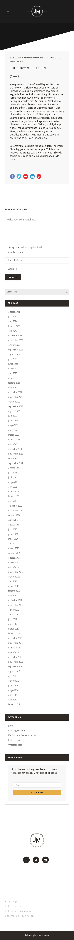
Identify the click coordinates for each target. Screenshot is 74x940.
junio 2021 (13, 477)
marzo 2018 (13, 586)
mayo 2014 (13, 690)
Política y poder (15, 740)
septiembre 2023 (15, 349)
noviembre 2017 (15, 605)
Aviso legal (11, 901)
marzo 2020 (13, 548)
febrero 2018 (14, 590)
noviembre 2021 (15, 453)
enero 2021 (13, 501)
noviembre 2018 (15, 571)
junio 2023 (13, 363)
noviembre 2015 (15, 661)
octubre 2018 (14, 576)
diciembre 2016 (15, 638)
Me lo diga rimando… (18, 730)
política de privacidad (31, 247)
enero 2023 (13, 387)
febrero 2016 (14, 647)
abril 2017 (12, 623)
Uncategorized (15, 744)
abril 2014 (12, 694)
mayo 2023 (13, 368)
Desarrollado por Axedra (20, 915)
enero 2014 (13, 699)
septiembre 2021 (15, 463)
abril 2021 (12, 486)
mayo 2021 (13, 482)
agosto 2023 (14, 354)
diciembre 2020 (15, 505)
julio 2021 (12, 472)
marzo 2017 (13, 628)
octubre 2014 (14, 680)
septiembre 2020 (15, 519)
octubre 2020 (14, 515)
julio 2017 (12, 619)
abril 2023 (12, 373)
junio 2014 (13, 685)
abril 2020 (12, 543)
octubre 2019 (14, 553)
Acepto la (24, 247)
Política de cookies (16, 906)
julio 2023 (12, 359)
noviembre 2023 (15, 340)
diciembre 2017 (15, 600)
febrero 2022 (14, 439)
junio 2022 (13, 420)
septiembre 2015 (15, 666)
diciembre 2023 (15, 335)
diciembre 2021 (15, 448)
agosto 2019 (14, 557)
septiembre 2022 (15, 406)
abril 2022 (12, 430)
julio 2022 (12, 415)
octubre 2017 (14, 609)
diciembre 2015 (15, 657)
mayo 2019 (13, 562)
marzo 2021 (13, 491)
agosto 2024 (14, 311)
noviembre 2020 (15, 510)
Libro (10, 725)
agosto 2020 (14, 524)
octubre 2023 (14, 344)
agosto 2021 (14, 467)
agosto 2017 (14, 614)
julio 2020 (12, 529)
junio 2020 (13, 534)
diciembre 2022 (15, 392)
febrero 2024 (14, 326)
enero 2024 (13, 330)
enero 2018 (13, 595)
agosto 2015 (14, 671)
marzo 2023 (13, 378)
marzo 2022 (13, 434)
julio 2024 (12, 316)
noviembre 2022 (15, 396)
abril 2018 (12, 581)
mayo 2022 (13, 425)
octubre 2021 (14, 458)
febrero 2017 (14, 633)
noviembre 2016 (15, 642)
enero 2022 (13, 444)
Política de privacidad (18, 910)
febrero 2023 (14, 382)
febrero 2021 (14, 496)
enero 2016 (13, 652)
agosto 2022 (14, 411)
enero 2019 (13, 567)
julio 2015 (12, 676)
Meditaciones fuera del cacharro (40, 57)
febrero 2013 (14, 704)
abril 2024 (12, 321)
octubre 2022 (14, 401)
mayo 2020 (13, 538)
